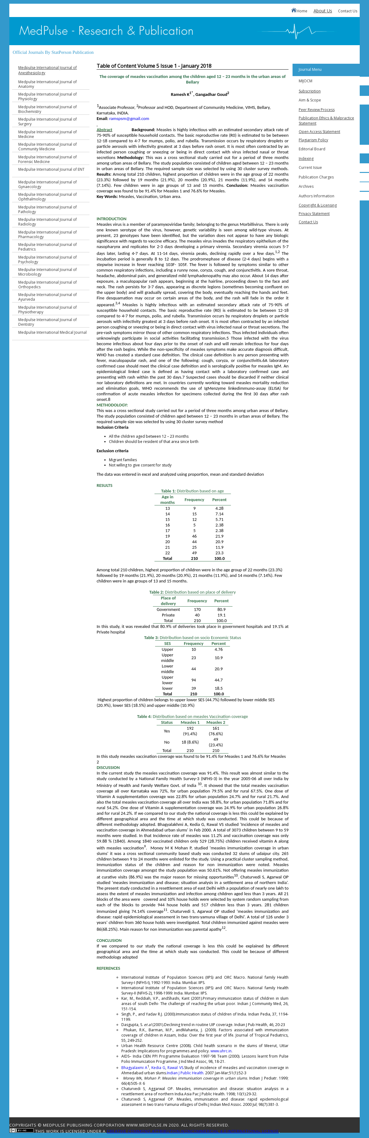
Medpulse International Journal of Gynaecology (47, 184)
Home (299, 11)
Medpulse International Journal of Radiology (47, 222)
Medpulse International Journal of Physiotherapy (47, 310)
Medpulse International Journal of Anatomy (47, 84)
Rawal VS (175, 1067)
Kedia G (158, 1067)
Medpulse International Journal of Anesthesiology (47, 70)
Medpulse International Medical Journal (52, 332)
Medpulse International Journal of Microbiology (47, 272)
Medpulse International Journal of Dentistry (47, 322)
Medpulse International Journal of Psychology (47, 259)
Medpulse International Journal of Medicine (47, 134)
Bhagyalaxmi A (134, 1067)
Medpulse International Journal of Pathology (47, 209)
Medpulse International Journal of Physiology (47, 96)
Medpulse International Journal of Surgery (47, 122)
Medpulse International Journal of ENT (51, 169)
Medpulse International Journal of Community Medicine (47, 147)
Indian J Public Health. (185, 1073)
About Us (323, 11)
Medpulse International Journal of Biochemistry (47, 109)
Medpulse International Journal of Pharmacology (47, 234)
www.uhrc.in (221, 1051)
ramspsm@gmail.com (129, 118)
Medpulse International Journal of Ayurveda (47, 297)
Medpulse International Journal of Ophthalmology (47, 197)
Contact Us (347, 11)
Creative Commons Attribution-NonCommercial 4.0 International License (193, 1131)
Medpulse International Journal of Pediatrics (47, 247)
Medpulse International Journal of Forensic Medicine (47, 159)
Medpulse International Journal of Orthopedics (47, 285)
